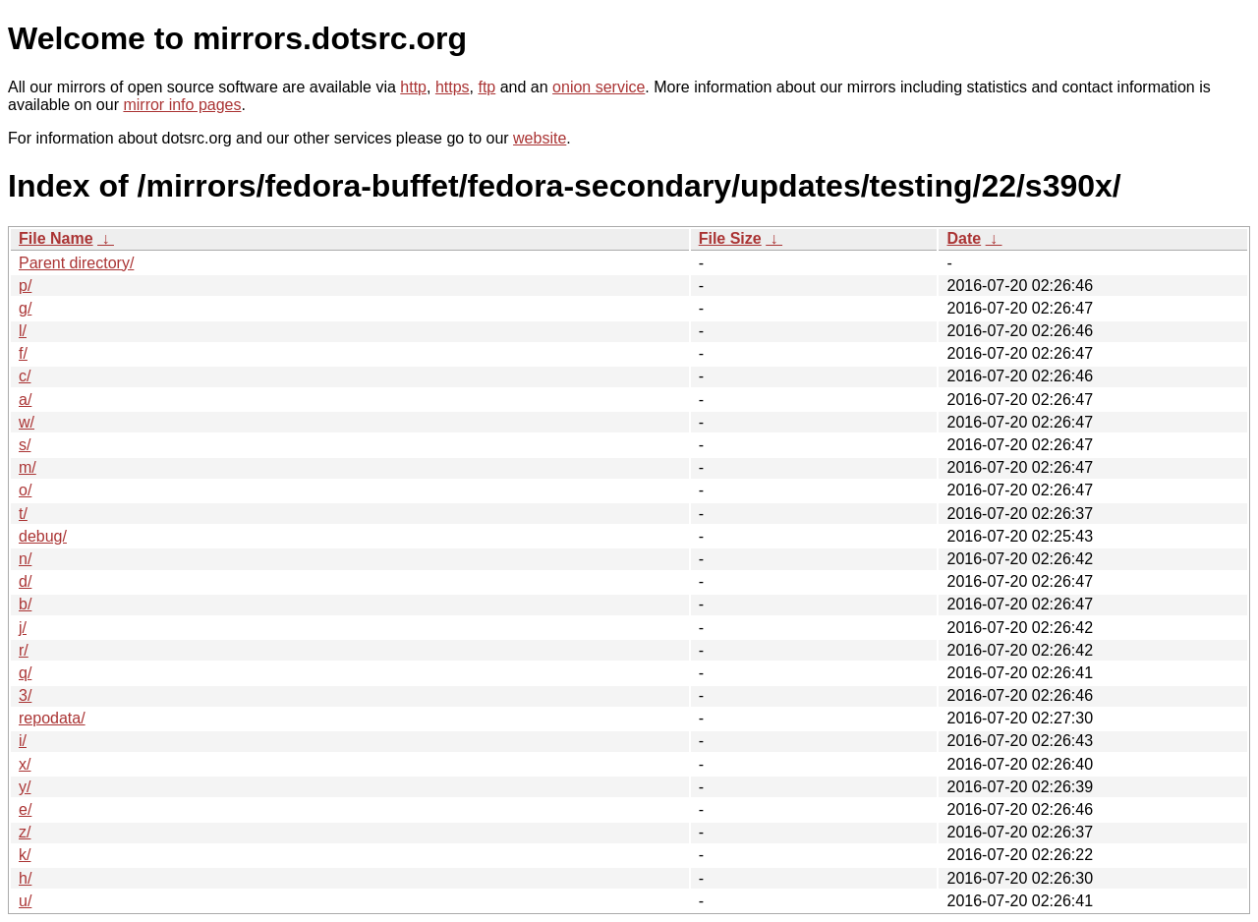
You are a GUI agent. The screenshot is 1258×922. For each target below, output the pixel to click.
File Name (56, 238)
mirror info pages (182, 104)
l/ (23, 330)
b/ (25, 604)
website (539, 138)
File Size (730, 238)
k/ (24, 854)
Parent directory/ (76, 263)
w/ (26, 422)
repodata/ (52, 718)
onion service (598, 87)
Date (963, 238)
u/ (25, 901)
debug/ (43, 536)
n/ (25, 558)
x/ (24, 764)
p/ (25, 285)
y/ (24, 786)
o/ (25, 490)
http (413, 87)
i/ (23, 740)
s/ (24, 444)
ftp (486, 87)
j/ (23, 627)
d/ (25, 581)
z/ (24, 832)
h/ (25, 878)
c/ (24, 376)
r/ (24, 650)
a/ (25, 399)
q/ (25, 672)
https (452, 87)
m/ (27, 467)
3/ (25, 695)
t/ (23, 513)
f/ (23, 353)
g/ (25, 308)
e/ (25, 809)
